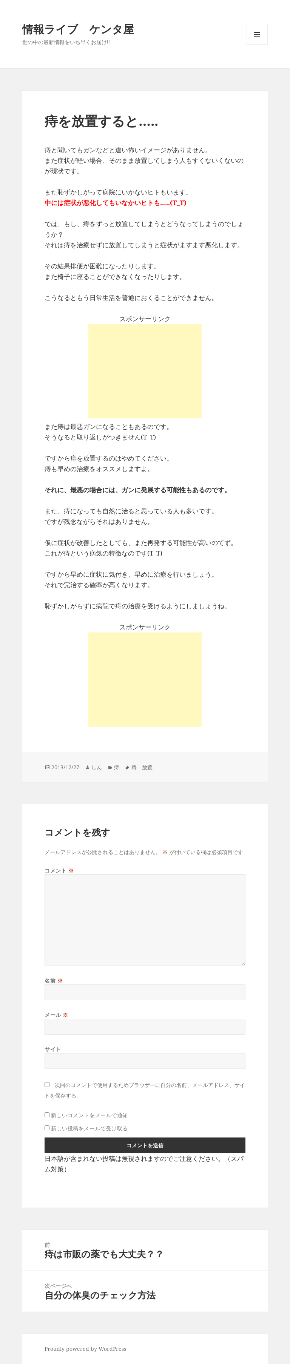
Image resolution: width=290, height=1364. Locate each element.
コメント (59, 870)
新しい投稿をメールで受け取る (89, 1128)
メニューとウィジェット (257, 44)
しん (96, 767)
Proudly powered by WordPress (85, 1348)
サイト (53, 1049)
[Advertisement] (145, 371)
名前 (54, 980)
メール (56, 1014)
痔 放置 (142, 767)
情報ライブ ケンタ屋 (78, 28)
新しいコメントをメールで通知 (89, 1115)
